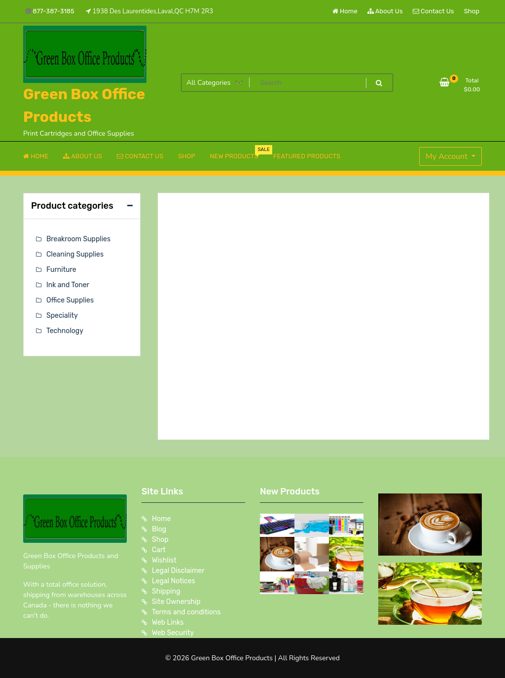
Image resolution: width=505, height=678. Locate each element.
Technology (64, 331)
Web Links (168, 622)
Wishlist (164, 560)
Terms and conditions (186, 612)
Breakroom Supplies (78, 239)
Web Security (173, 633)
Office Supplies (70, 300)
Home (345, 11)
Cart (159, 550)
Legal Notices (173, 581)
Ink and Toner (67, 285)
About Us (385, 11)
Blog (159, 529)
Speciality (62, 315)
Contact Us (433, 11)
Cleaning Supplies (75, 254)
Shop (471, 11)
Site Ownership (176, 602)
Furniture (61, 269)
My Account (447, 156)
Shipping (166, 591)
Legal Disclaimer (178, 570)
